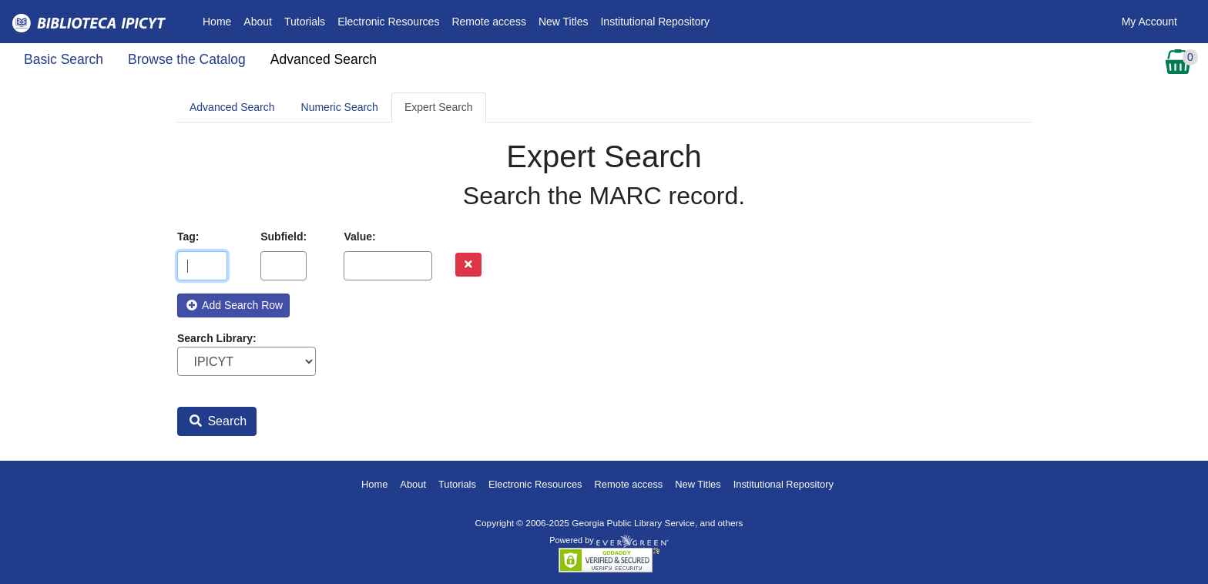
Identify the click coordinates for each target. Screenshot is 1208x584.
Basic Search (63, 59)
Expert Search (438, 107)
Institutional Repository (655, 21)
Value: (359, 236)
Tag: (188, 236)
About (257, 21)
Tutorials (304, 21)
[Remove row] (468, 265)
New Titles (564, 21)
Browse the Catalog (187, 59)
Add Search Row (234, 305)
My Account (1149, 21)
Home (220, 20)
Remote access (488, 21)
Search (218, 421)
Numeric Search (339, 107)
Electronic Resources (388, 21)
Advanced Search (323, 59)
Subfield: (283, 236)
